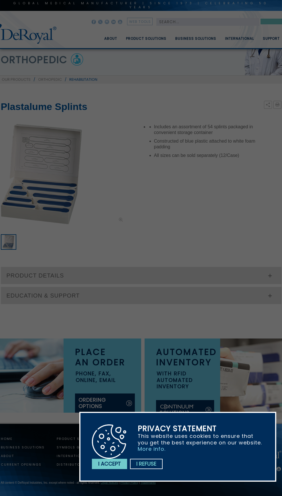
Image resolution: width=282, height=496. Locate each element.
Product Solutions (146, 41)
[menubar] (188, 36)
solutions (177, 410)
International (239, 41)
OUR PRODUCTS (16, 79)
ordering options (92, 403)
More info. (151, 448)
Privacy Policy (129, 482)
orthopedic (34, 60)
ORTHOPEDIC (50, 79)
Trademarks (148, 482)
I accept (109, 463)
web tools (140, 21)
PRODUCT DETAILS (35, 275)
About (110, 41)
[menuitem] (106, 36)
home (7, 438)
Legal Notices (109, 482)
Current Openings (21, 464)
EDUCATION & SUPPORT (43, 295)
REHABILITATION (83, 79)
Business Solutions (195, 41)
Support (271, 41)
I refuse (146, 463)
